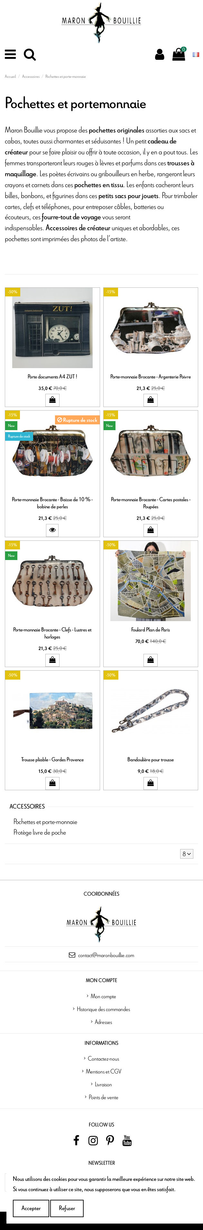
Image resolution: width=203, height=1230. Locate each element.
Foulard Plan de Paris (150, 630)
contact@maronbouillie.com (106, 955)
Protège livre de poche (40, 832)
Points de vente (103, 1097)
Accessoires (27, 806)
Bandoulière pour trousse (150, 759)
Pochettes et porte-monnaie (45, 821)
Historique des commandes (103, 1009)
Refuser (67, 1208)
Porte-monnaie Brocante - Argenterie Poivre (150, 377)
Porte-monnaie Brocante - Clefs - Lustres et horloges (52, 633)
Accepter (31, 1208)
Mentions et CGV (103, 1071)
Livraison (103, 1084)
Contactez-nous (103, 1058)
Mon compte (103, 996)
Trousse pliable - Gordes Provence (52, 759)
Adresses (103, 1022)
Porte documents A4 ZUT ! (52, 377)
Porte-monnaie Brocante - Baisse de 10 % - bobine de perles (52, 503)
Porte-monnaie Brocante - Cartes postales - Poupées (150, 503)
